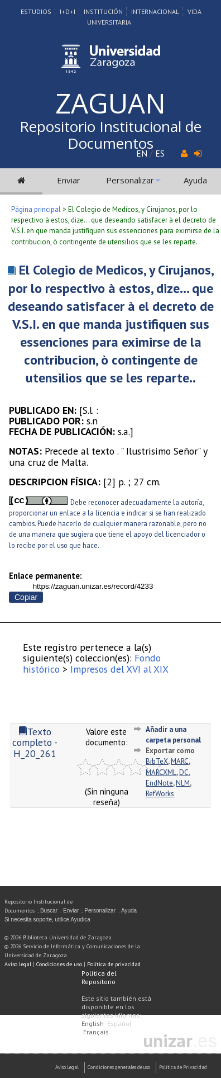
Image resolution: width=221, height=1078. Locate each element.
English (92, 1023)
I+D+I (67, 11)
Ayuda (195, 180)
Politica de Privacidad (183, 1067)
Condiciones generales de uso (119, 1067)
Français (96, 1032)
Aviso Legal (67, 1067)
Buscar (48, 910)
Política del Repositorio (99, 977)
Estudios (36, 11)
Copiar (26, 597)
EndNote (159, 783)
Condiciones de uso (59, 964)
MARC (180, 761)
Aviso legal (17, 964)
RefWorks (160, 793)
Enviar (68, 180)
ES (160, 153)
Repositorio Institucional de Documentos (110, 134)
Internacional (155, 11)
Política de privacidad (114, 964)
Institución (103, 11)
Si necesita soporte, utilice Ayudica (47, 919)
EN (141, 153)
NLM (183, 783)
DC (184, 772)
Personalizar (130, 180)
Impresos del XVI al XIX (119, 669)
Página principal (36, 209)
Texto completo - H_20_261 (34, 742)
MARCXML (161, 772)
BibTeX (157, 761)
